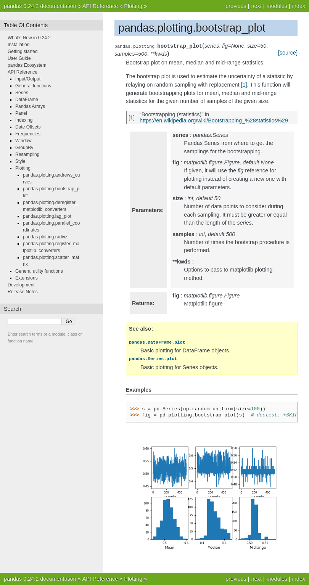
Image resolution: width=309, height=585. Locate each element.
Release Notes (23, 291)
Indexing (23, 120)
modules (276, 6)
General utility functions (39, 271)
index (298, 6)
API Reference (100, 6)
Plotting (133, 6)
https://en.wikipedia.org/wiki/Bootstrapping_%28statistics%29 (214, 120)
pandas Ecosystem (27, 65)
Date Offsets (27, 127)
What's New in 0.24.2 (29, 37)
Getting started (23, 51)
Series (21, 92)
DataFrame (26, 99)
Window (23, 140)
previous (235, 6)
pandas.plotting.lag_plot (47, 216)
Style (20, 161)
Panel (21, 113)
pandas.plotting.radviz (45, 236)
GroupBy (24, 147)
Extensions (26, 278)
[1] (244, 85)
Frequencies (27, 134)
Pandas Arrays (30, 106)
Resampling (27, 154)
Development (21, 285)
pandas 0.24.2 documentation (40, 6)
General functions (33, 85)
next (256, 6)
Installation (18, 44)
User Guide (19, 58)
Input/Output (27, 79)
